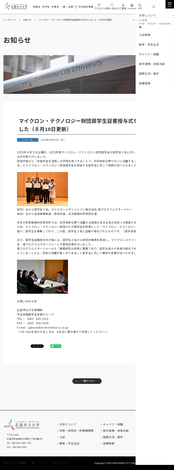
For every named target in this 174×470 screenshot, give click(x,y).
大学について (61, 424)
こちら (146, 231)
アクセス (99, 6)
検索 (137, 6)
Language (128, 6)
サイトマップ (40, 463)
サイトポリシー (62, 463)
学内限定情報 (84, 7)
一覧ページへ (83, 382)
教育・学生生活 (63, 443)
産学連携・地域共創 (109, 430)
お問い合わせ (109, 6)
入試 (55, 437)
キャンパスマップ (152, 437)
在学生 (48, 6)
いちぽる (154, 6)
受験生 (40, 6)
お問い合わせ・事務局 (15, 463)
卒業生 (57, 6)
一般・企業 (68, 6)
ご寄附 (120, 6)
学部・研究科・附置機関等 (70, 430)
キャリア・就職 (106, 424)
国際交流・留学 (106, 437)
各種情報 (102, 443)
